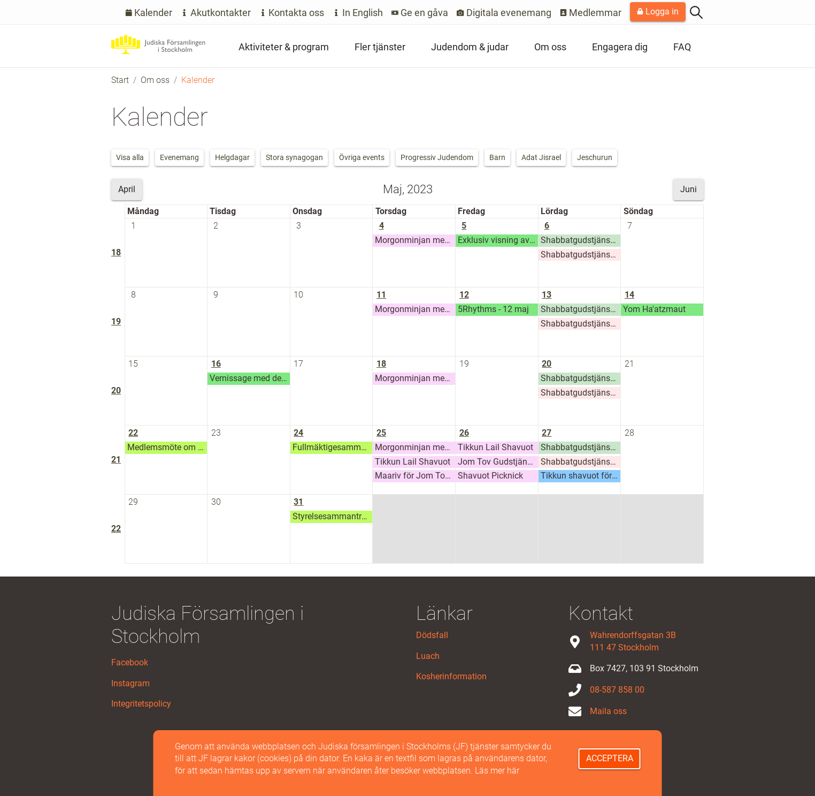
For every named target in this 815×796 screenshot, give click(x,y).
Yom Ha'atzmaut (654, 309)
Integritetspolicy (141, 704)
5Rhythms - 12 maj (493, 309)
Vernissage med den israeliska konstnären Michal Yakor (250, 378)
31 (298, 502)
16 (216, 364)
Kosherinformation (451, 676)
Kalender (149, 12)
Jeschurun (594, 157)
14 (629, 295)
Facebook (129, 662)
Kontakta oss (292, 12)
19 (116, 321)
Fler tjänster (380, 46)
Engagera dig (620, 46)
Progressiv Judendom (437, 157)
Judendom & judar (470, 46)
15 (133, 364)
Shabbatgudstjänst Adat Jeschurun (581, 254)
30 (216, 502)
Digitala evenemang (504, 12)
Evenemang (179, 157)
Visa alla (130, 157)
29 (133, 502)
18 (116, 252)
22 (133, 433)
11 (381, 295)
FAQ (682, 46)
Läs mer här (497, 770)
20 (116, 390)
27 (546, 433)
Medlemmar (591, 12)
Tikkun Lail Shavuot (412, 462)
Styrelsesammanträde (333, 516)
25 (381, 433)
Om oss (550, 46)
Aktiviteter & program (284, 46)
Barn (497, 157)
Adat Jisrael (541, 157)
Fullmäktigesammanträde (333, 447)
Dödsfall (432, 635)
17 (298, 364)
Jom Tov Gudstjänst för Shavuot (498, 462)
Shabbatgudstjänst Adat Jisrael (581, 240)
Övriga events (362, 157)
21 (629, 364)
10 (298, 295)
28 (629, 433)
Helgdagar (232, 157)
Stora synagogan (294, 157)
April (126, 189)
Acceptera (609, 758)
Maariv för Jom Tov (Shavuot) (415, 476)
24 (298, 433)
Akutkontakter (216, 12)
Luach (428, 656)
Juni (688, 189)
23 (216, 433)
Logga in (658, 11)
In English (358, 12)
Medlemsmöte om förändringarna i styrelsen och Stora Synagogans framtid (167, 447)
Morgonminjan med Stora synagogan (415, 240)
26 (464, 433)
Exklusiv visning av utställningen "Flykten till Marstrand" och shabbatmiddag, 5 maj (498, 240)
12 (464, 295)
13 (546, 295)
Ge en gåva (420, 12)
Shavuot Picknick (490, 476)
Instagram (130, 683)
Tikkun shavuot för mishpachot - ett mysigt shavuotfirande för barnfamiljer (581, 476)
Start (120, 80)
